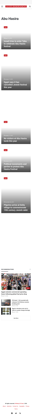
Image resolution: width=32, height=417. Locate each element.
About (4, 406)
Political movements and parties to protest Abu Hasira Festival (15, 166)
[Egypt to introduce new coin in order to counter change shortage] (6, 311)
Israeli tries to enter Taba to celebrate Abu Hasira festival (15, 44)
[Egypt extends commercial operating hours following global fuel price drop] (16, 281)
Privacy (27, 406)
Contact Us (15, 406)
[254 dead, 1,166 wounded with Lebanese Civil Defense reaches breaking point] (6, 302)
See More (16, 318)
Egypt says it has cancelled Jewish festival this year (15, 84)
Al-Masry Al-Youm (19, 403)
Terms (16, 409)
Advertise (9, 406)
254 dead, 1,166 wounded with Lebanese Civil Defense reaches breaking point (20, 302)
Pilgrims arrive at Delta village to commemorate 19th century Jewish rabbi (16, 207)
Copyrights (21, 406)
